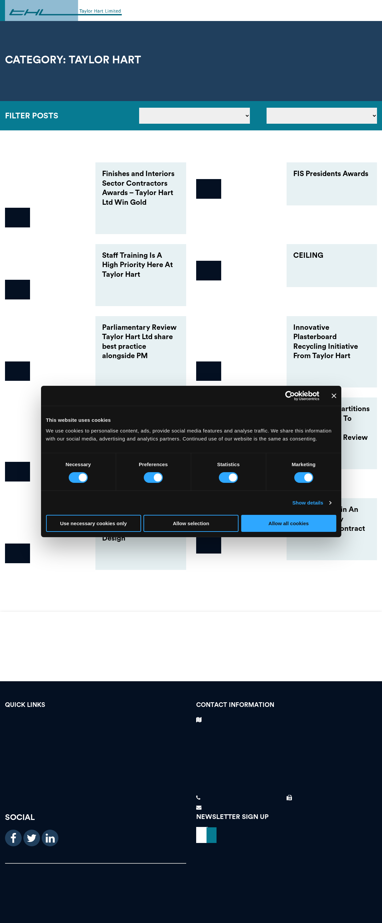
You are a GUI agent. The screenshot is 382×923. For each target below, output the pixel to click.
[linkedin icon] (50, 838)
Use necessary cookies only (93, 523)
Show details (307, 503)
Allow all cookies (289, 523)
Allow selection (191, 523)
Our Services (95, 756)
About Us (95, 768)
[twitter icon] (31, 838)
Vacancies (95, 721)
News (95, 779)
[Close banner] (334, 395)
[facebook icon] (13, 838)
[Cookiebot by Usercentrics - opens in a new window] (290, 396)
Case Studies (95, 745)
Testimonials (95, 733)
